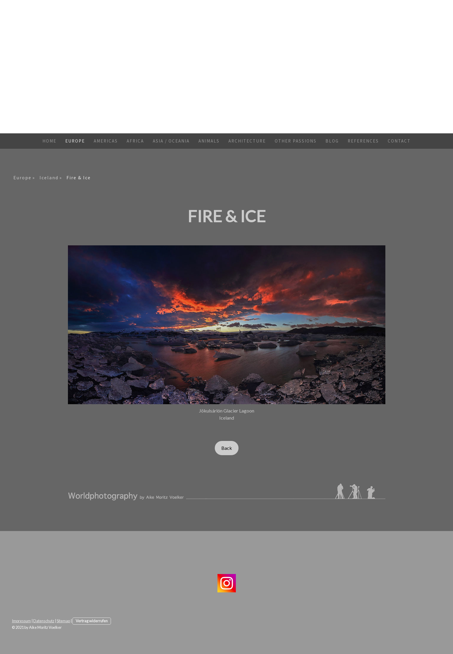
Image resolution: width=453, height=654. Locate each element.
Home (49, 141)
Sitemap (63, 620)
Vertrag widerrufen (92, 620)
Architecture (247, 141)
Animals (209, 141)
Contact (399, 141)
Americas (106, 141)
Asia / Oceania (171, 141)
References (363, 141)
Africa (135, 141)
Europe (75, 141)
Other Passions (296, 141)
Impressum (21, 620)
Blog (332, 141)
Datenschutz (43, 620)
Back (226, 448)
